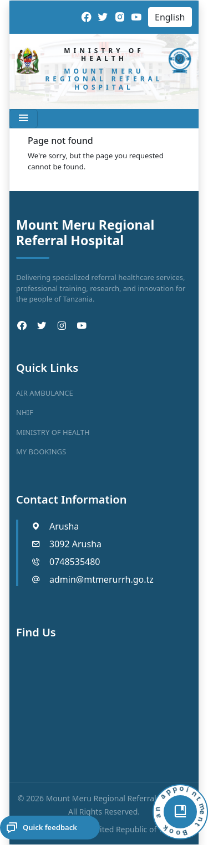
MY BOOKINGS (41, 452)
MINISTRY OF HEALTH (53, 432)
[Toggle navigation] (23, 118)
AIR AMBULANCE (44, 393)
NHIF (24, 412)
